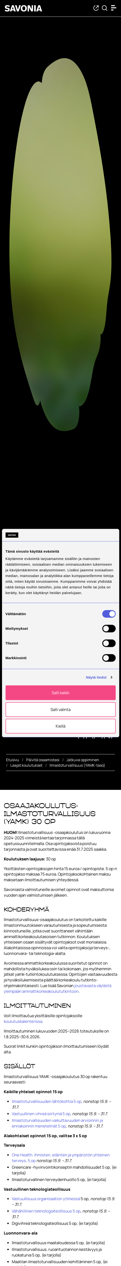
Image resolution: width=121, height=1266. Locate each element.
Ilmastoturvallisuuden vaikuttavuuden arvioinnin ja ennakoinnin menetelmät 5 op (57, 1123)
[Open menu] (115, 7)
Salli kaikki (60, 692)
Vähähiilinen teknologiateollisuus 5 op (46, 1211)
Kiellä (60, 726)
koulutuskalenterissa (23, 1021)
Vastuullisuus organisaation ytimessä (46, 1198)
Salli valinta (60, 709)
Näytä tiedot (96, 677)
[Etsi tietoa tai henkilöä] (104, 8)
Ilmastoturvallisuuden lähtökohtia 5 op (46, 1101)
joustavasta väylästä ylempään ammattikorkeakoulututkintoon (57, 988)
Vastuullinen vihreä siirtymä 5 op (41, 1113)
